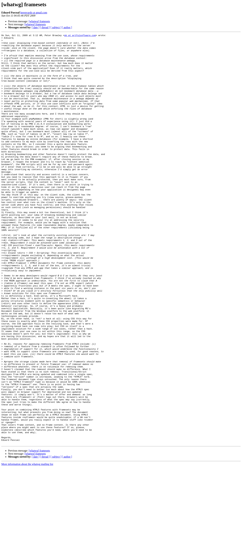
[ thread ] (45, 27)
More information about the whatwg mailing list (27, 546)
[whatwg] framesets (39, 21)
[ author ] (67, 27)
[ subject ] (56, 27)
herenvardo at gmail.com (33, 12)
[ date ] (35, 27)
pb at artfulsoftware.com (80, 35)
